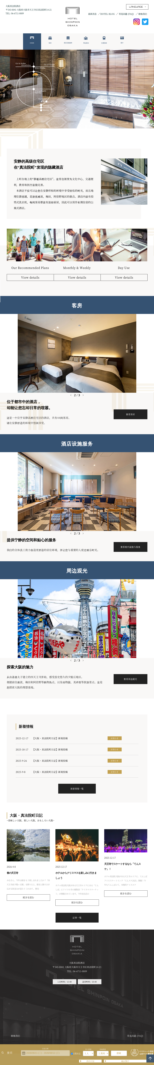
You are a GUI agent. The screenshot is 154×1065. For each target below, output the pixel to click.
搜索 (10, 1052)
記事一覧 (77, 917)
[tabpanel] (77, 89)
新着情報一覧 (77, 788)
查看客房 (130, 414)
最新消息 (92, 13)
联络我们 (143, 13)
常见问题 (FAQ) (126, 13)
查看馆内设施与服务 (130, 546)
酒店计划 (90, 1061)
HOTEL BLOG (107, 13)
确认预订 (125, 1061)
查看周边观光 (130, 678)
